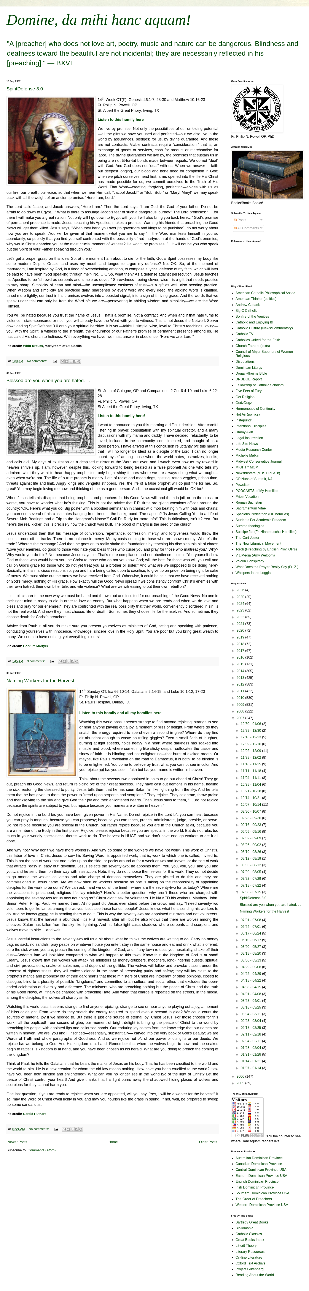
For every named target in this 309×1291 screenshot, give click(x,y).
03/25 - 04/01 (251, 1001)
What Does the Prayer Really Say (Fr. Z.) (267, 567)
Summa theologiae (250, 526)
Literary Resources (250, 1251)
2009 (241, 704)
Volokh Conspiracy (250, 561)
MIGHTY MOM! (247, 467)
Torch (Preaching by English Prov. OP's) (266, 549)
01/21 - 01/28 (251, 1054)
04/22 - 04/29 (251, 974)
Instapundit (244, 420)
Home (113, 1142)
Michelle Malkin (247, 455)
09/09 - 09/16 (251, 831)
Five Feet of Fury (249, 391)
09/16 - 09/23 (251, 825)
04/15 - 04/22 (251, 980)
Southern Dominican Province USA (262, 1193)
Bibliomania (244, 1228)
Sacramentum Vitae (251, 508)
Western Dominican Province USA (262, 1205)
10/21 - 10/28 (251, 791)
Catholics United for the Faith (258, 340)
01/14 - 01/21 (251, 1061)
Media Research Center (254, 449)
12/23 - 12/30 (251, 730)
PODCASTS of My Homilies (257, 491)
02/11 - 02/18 (251, 1034)
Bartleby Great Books (252, 1222)
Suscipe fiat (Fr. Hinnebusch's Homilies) (266, 532)
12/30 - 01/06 (251, 724)
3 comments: (36, 661)
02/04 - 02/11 (251, 1041)
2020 (241, 630)
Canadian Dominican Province (259, 1164)
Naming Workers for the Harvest (40, 680)
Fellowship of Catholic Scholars (260, 385)
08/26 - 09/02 (251, 845)
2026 (241, 590)
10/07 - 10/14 (251, 804)
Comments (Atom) (42, 1150)
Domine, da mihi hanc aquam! (98, 19)
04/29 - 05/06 (251, 967)
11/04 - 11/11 (251, 778)
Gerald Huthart (34, 1114)
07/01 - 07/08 (251, 920)
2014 (241, 671)
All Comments (246, 228)
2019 (241, 637)
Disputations (245, 361)
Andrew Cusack (248, 305)
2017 (241, 651)
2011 (241, 691)
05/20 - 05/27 (251, 947)
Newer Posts (17, 1142)
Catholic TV (244, 334)
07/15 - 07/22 (251, 885)
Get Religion (245, 397)
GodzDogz (244, 403)
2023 (241, 610)
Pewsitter (243, 485)
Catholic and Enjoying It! (254, 322)
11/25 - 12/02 (251, 757)
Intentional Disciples (251, 426)
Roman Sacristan (249, 502)
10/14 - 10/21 (251, 798)
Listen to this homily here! (121, 416)
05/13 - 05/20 (251, 953)
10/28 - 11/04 (251, 784)
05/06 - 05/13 (251, 960)
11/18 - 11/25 (251, 764)
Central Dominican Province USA (261, 1169)
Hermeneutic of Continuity (255, 408)
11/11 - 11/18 (251, 771)
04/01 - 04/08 (251, 994)
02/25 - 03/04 (251, 1021)
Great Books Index (250, 1240)
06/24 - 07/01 (251, 926)
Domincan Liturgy (249, 367)
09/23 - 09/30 (251, 818)
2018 (241, 644)
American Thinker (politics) (256, 299)
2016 (241, 657)
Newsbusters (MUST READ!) (258, 473)
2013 (241, 677)
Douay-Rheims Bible (251, 373)
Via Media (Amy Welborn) (255, 555)
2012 (241, 684)
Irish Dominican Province (255, 1187)
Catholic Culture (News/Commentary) (264, 328)
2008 (241, 711)
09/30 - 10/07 (251, 811)
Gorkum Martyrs (35, 646)
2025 (241, 597)
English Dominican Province (257, 1181)
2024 (241, 603)
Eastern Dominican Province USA (261, 1176)
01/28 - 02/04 (251, 1048)
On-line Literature (249, 1257)
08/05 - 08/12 (251, 865)
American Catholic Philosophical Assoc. (266, 293)
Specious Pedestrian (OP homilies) (262, 514)
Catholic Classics (249, 1234)
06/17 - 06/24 (251, 933)
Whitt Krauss (33, 346)
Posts (240, 220)
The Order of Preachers (254, 1199)
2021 (241, 624)
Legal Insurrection (249, 438)
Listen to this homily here (121, 119)
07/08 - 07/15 (251, 892)
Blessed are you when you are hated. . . (48, 380)
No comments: (37, 361)
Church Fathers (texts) (253, 346)
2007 (241, 718)
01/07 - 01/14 (251, 1068)
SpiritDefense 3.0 (24, 88)
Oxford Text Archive (250, 1263)
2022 (241, 617)
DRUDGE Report (249, 379)
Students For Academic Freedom (261, 520)
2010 (241, 698)
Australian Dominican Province (259, 1158)
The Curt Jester (247, 537)
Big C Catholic (246, 310)
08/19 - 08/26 (251, 852)
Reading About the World (255, 1275)
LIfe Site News (247, 444)
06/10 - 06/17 (251, 940)
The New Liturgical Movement (258, 543)
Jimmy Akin (244, 432)
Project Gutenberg (250, 1269)
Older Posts (208, 1142)
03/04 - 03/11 (251, 1014)
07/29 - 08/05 (251, 872)
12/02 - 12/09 (251, 751)
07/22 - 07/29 (251, 878)
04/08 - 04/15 (251, 987)
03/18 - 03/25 (251, 1007)
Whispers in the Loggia (253, 573)
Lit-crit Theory (246, 1245)
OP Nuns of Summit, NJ (254, 479)
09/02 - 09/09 (251, 838)
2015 (241, 664)
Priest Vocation (247, 496)
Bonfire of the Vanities (252, 316)
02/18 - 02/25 (251, 1027)
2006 (241, 1076)
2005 (241, 1083)
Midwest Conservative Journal (259, 461)
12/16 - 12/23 (251, 737)
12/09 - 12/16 (251, 744)
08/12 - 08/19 (251, 858)
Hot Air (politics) (248, 414)
